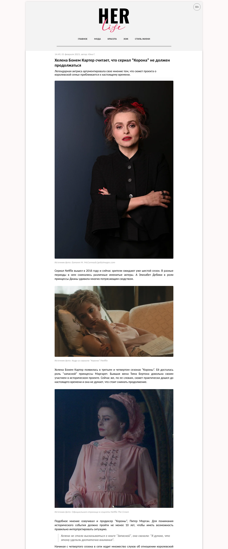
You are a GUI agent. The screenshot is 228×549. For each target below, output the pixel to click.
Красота (112, 38)
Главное (82, 38)
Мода (97, 38)
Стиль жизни (142, 38)
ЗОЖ (126, 38)
